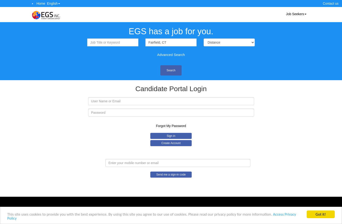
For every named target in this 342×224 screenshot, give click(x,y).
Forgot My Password (171, 126)
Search (170, 70)
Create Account (170, 143)
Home (40, 3)
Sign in (171, 136)
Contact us (330, 3)
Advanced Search (171, 55)
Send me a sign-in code (171, 174)
